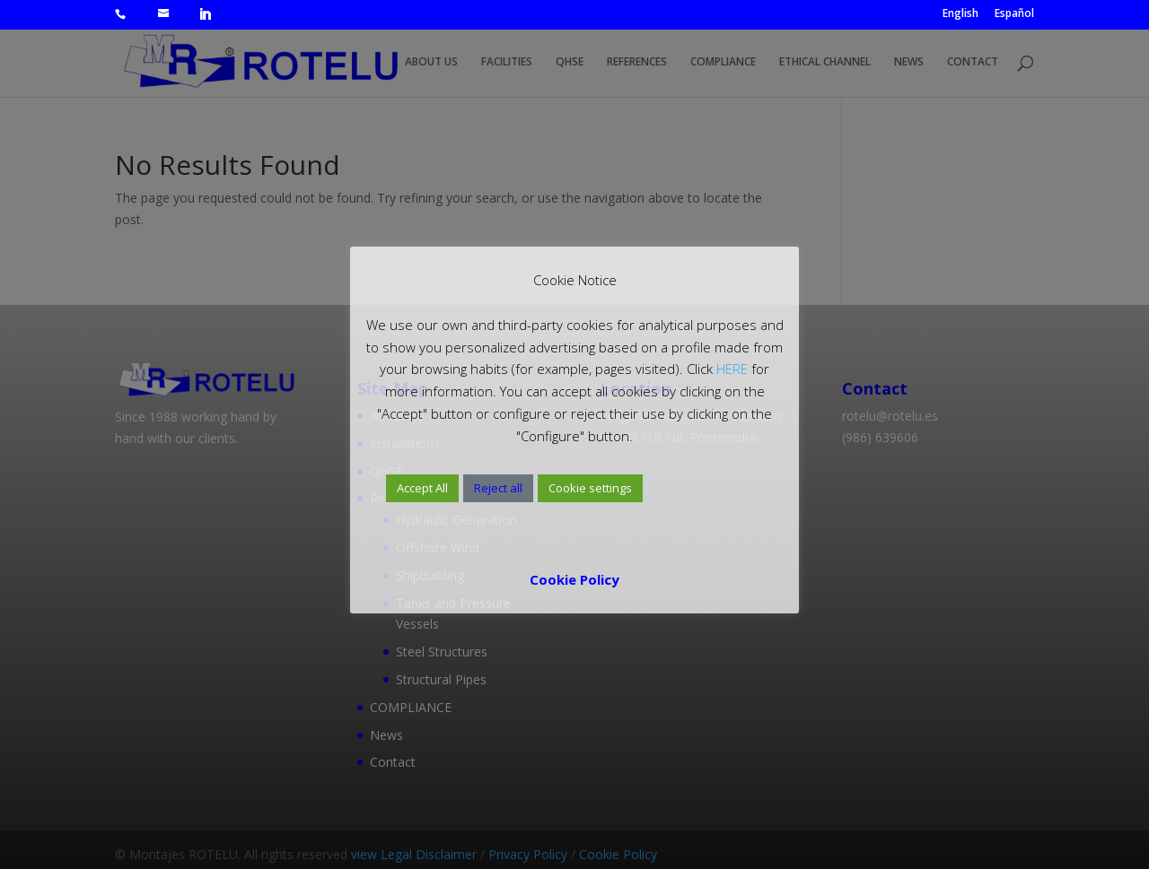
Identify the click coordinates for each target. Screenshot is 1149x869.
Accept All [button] (422, 488)
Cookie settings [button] (590, 488)
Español (1014, 14)
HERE (733, 369)
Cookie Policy (574, 579)
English (960, 14)
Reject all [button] (498, 488)
